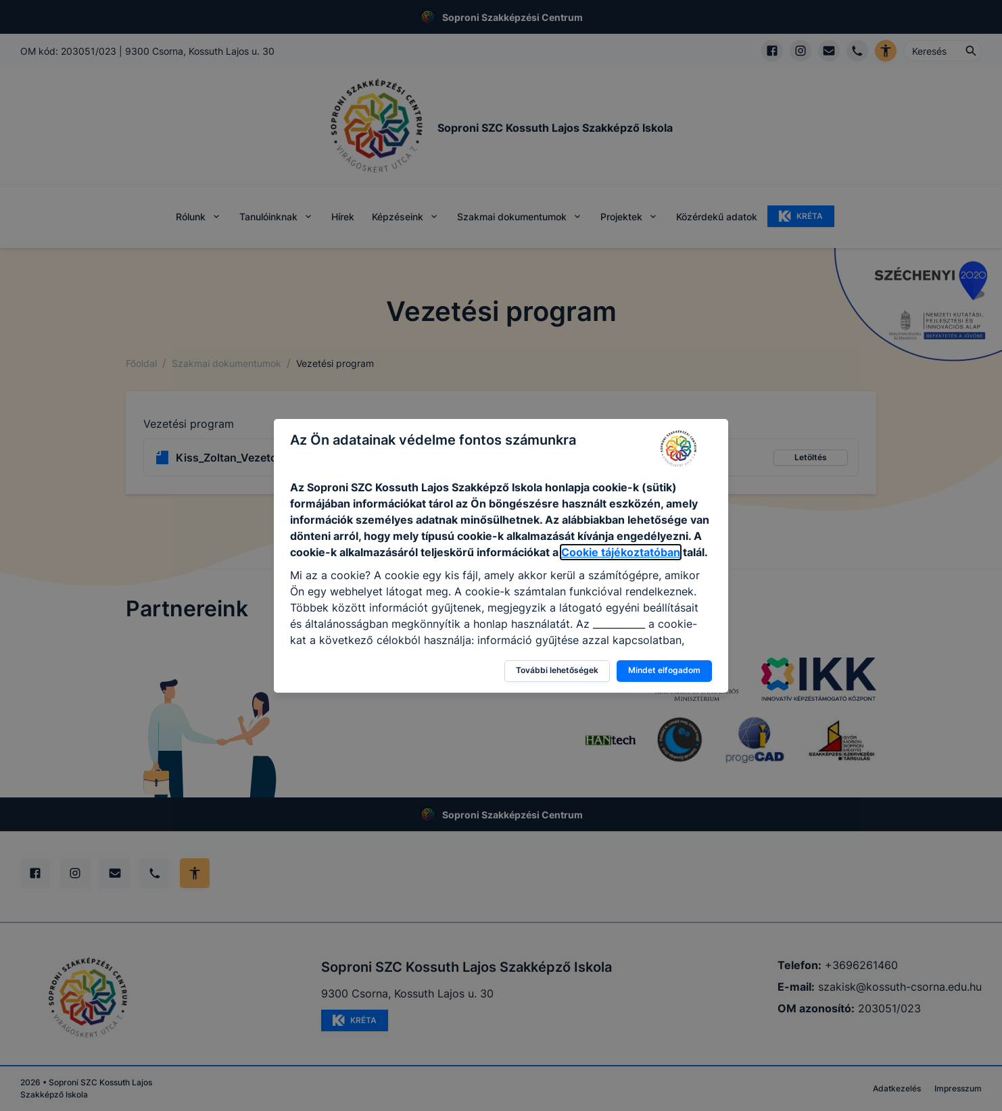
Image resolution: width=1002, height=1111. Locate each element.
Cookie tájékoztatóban (620, 552)
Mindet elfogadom (664, 670)
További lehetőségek (557, 670)
